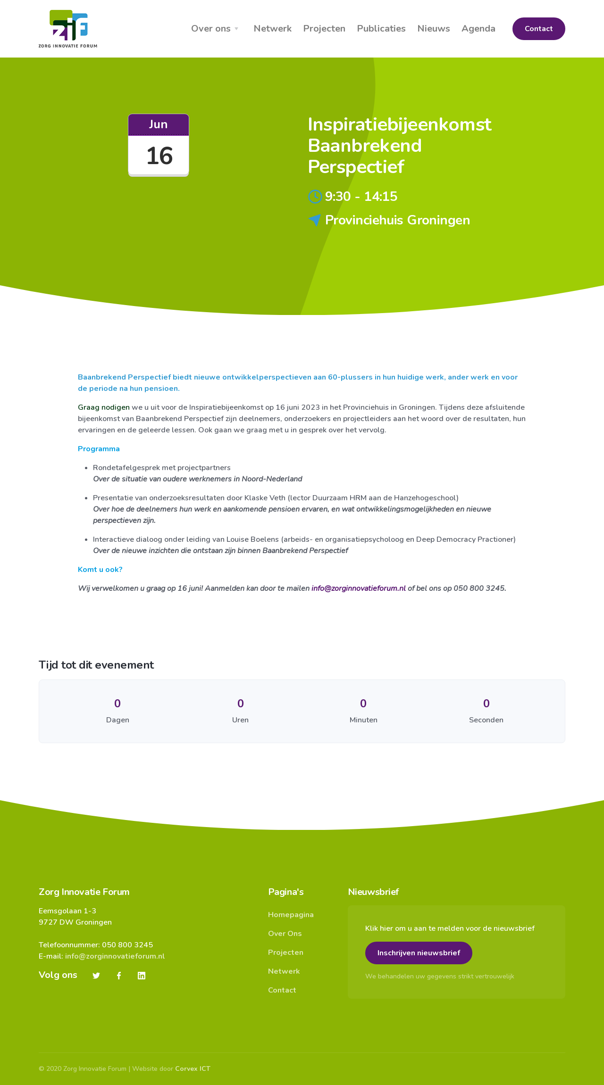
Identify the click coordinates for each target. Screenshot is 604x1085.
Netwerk (272, 28)
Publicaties (381, 28)
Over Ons (285, 933)
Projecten (324, 28)
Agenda (478, 28)
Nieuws (433, 28)
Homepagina (291, 915)
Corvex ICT (192, 1068)
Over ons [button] (211, 28)
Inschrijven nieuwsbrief (419, 953)
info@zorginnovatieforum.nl (358, 588)
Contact (539, 29)
